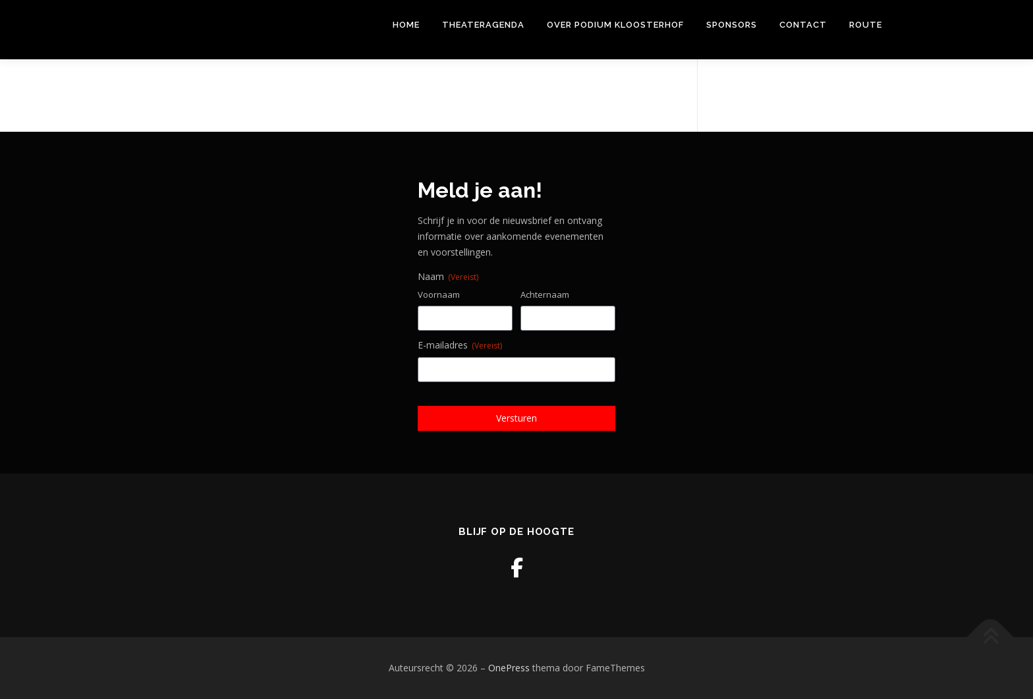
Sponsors (731, 25)
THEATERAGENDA (483, 25)
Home (406, 25)
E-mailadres (460, 345)
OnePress (509, 667)
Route (865, 25)
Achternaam (544, 294)
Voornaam (439, 294)
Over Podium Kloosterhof (615, 25)
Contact (803, 25)
